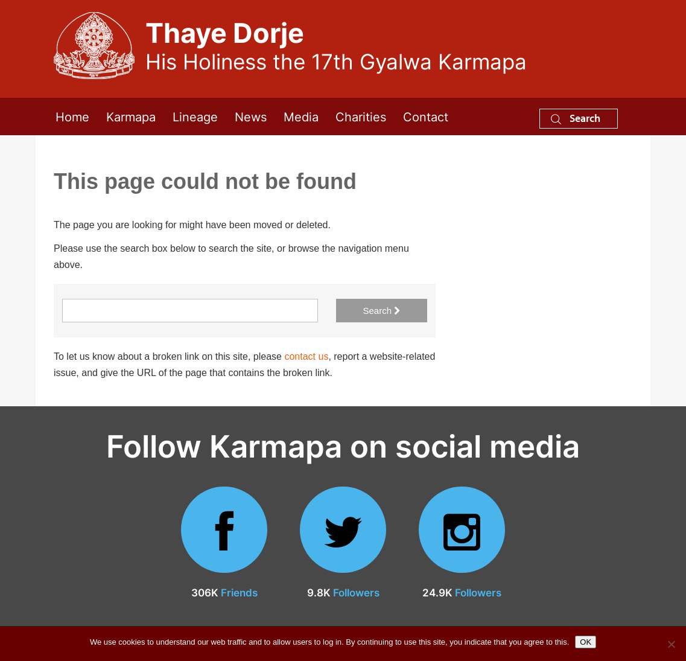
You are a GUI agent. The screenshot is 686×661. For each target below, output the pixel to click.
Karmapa (131, 116)
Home (72, 116)
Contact (425, 116)
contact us (306, 356)
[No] (671, 644)
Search (575, 118)
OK (585, 642)
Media (301, 116)
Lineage (195, 116)
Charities (360, 116)
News (251, 116)
